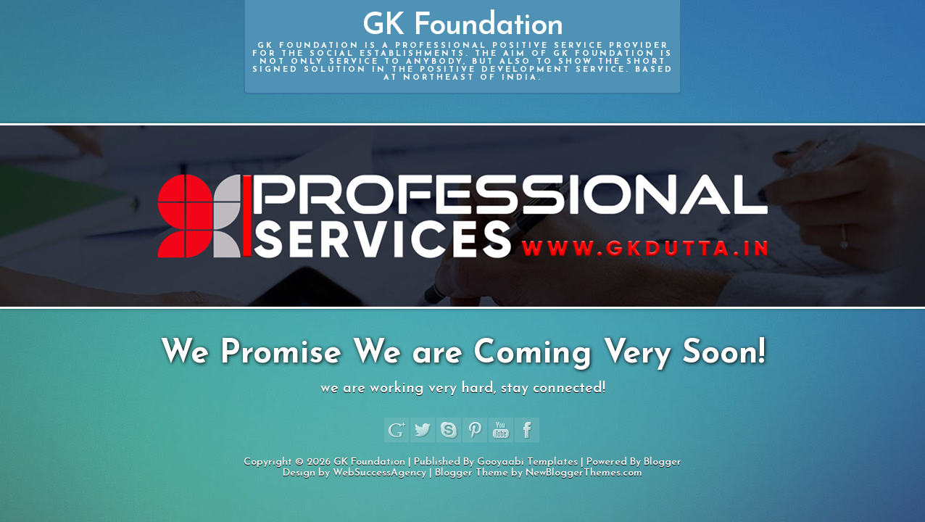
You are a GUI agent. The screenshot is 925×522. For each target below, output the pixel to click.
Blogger (662, 462)
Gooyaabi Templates (527, 462)
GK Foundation (462, 46)
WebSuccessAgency (379, 473)
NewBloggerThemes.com (584, 473)
